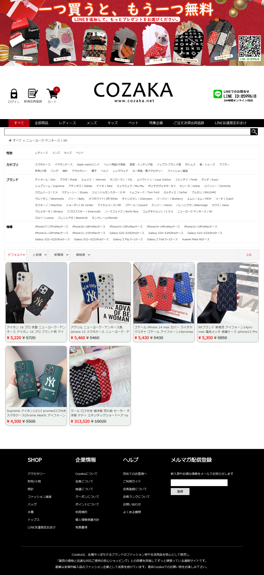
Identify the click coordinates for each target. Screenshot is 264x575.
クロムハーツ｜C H (46, 192)
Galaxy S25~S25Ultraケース (127, 233)
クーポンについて (87, 497)
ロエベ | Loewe (44, 218)
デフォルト (17, 255)
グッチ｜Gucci (209, 180)
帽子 (94, 171)
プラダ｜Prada (68, 180)
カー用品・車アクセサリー (147, 171)
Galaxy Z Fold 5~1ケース (162, 239)
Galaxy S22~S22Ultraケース (52, 239)
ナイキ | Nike (104, 186)
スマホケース (42, 165)
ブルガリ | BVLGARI (204, 192)
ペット (133, 123)
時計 (65, 171)
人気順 (40, 255)
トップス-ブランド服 (169, 165)
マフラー (224, 165)
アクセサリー (79, 171)
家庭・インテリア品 (141, 165)
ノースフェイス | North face (121, 211)
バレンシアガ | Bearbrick (73, 218)
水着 (31, 512)
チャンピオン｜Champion (137, 199)
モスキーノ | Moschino (48, 205)
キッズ (113, 123)
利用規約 (81, 512)
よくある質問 (132, 512)
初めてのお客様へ (135, 474)
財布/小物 (40, 171)
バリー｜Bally (76, 199)
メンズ (92, 123)
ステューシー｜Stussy (75, 192)
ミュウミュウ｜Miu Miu (130, 186)
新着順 (62, 255)
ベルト (105, 171)
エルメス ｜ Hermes (93, 180)
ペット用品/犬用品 (114, 165)
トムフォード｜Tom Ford (144, 192)
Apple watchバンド (88, 165)
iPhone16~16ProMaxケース (88, 227)
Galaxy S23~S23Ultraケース (205, 233)
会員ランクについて (136, 497)
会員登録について (135, 489)
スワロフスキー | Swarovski (83, 211)
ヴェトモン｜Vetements (49, 199)
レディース (67, 123)
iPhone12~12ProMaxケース (51, 233)
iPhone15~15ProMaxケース (126, 227)
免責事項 (81, 527)
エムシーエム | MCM (199, 199)
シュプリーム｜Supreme (49, 186)
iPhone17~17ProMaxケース (51, 227)
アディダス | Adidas (80, 186)
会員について (84, 481)
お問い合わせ (132, 504)
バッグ (54, 171)
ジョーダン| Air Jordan (79, 205)
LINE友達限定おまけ (231, 123)
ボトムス (190, 165)
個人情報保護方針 (87, 520)
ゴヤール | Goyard (136, 205)
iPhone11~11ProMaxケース (88, 233)
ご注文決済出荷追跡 (189, 123)
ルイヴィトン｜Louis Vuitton (154, 180)
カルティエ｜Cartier (175, 192)
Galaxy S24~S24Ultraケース (166, 233)
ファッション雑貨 (177, 171)
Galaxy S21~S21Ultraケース (91, 239)
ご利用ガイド (132, 481)
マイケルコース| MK (109, 205)
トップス (34, 520)
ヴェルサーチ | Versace (49, 211)
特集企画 (156, 123)
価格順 (83, 255)
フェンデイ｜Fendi (186, 180)
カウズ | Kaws (220, 205)
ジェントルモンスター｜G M (108, 192)
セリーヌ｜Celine (190, 186)
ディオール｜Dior (45, 180)
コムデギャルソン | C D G (158, 211)
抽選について (84, 489)
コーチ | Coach (224, 199)
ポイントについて (87, 504)
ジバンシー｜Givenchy (217, 186)
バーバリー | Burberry (169, 199)
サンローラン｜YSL (121, 180)
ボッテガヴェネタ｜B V (161, 186)
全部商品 (41, 123)
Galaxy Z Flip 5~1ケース (128, 239)
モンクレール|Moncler (105, 218)
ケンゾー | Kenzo (162, 205)
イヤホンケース (64, 165)
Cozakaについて (86, 474)
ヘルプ (130, 460)
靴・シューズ (207, 165)
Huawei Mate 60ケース (196, 239)
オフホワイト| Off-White (103, 199)
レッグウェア (120, 171)
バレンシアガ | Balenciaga (192, 205)
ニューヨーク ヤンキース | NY (46, 140)
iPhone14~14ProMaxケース (163, 227)
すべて (19, 123)
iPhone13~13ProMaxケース (200, 227)
